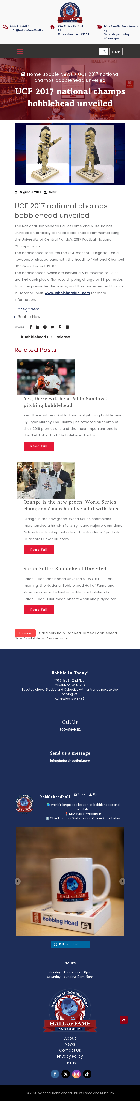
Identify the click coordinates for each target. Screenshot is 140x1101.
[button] (20, 51)
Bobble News (57, 74)
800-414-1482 (19, 26)
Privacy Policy (70, 1056)
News (70, 1044)
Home (31, 74)
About (70, 1038)
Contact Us (70, 1050)
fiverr (52, 192)
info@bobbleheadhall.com (70, 761)
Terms (70, 1062)
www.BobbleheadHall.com (67, 293)
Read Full (38, 446)
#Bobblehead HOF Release (45, 337)
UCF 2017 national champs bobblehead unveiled (61, 210)
